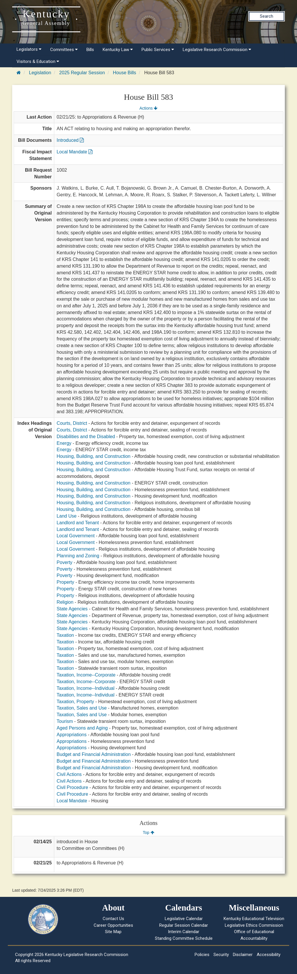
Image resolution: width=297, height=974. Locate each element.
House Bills (124, 72)
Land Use (67, 516)
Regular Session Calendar (183, 925)
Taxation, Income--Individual (85, 688)
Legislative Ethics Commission (254, 925)
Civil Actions (69, 774)
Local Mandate (74, 151)
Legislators (29, 49)
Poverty (64, 562)
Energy (64, 443)
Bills (90, 49)
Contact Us (113, 918)
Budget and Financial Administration (94, 754)
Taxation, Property (75, 701)
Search (266, 16)
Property (65, 582)
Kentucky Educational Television (254, 918)
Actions (148, 108)
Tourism (65, 721)
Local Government (76, 535)
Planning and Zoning (78, 555)
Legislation (40, 72)
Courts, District (72, 423)
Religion (65, 602)
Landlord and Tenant (78, 522)
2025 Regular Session (82, 72)
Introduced (70, 140)
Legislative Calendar (184, 918)
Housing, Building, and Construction (93, 456)
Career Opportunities (113, 925)
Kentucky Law (118, 49)
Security (221, 954)
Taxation (65, 635)
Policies (202, 954)
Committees (64, 49)
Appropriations (71, 734)
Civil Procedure (72, 787)
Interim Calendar (183, 931)
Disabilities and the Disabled (86, 436)
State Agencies (72, 608)
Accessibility (268, 954)
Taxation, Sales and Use (82, 707)
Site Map (113, 931)
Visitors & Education (38, 61)
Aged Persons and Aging (82, 727)
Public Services (158, 49)
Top (148, 832)
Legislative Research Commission (217, 49)
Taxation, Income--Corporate (86, 674)
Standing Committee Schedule (184, 938)
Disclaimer (243, 954)
